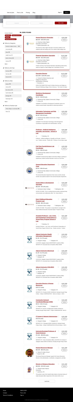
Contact (5, 393)
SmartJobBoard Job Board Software (41, 399)
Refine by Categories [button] (9, 43)
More (6, 64)
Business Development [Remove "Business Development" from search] (10, 39)
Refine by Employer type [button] (10, 105)
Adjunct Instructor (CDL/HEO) (45, 267)
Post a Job (23, 393)
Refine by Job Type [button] (9, 68)
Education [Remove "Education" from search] (8, 35)
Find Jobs (61, 23)
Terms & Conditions (8, 395)
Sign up (66, 12)
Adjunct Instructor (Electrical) (45, 251)
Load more (46, 381)
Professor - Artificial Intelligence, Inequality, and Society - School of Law (46, 131)
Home (4, 390)
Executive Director (41, 73)
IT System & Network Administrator (46, 316)
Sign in (60, 12)
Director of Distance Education (45, 364)
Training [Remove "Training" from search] (7, 37)
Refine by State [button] (8, 80)
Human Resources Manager (44, 347)
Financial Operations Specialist (45, 55)
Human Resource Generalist (44, 37)
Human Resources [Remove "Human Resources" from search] (16, 35)
